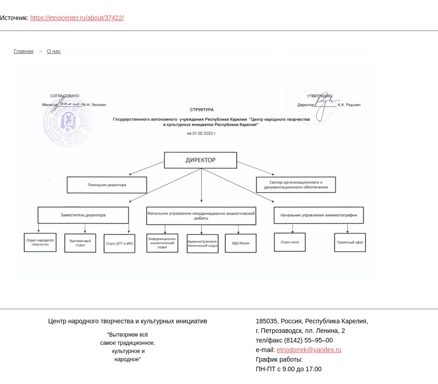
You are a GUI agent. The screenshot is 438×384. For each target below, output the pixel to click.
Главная (24, 51)
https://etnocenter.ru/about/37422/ (77, 18)
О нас (54, 51)
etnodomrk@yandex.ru (309, 349)
